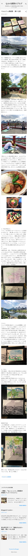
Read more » (23, 505)
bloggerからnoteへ (7, 510)
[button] (26, 12)
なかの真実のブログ (14, 4)
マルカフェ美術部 (6, 477)
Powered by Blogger (14, 549)
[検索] (26, 4)
